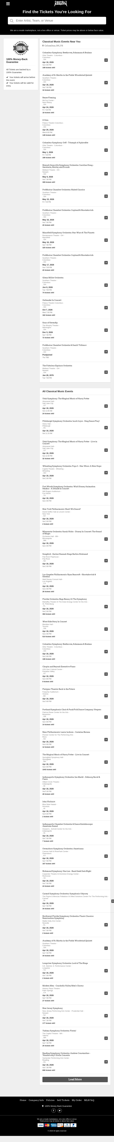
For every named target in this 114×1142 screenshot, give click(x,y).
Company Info (36, 1100)
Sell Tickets (63, 1100)
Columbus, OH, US (52, 45)
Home (23, 1100)
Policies (50, 1100)
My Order (77, 1100)
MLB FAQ (89, 1100)
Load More (75, 1079)
